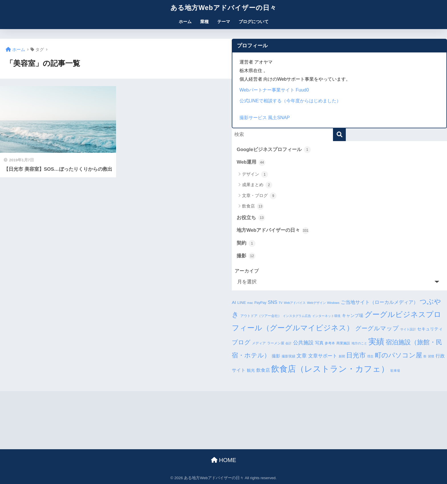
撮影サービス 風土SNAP (264, 117)
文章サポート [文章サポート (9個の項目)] (322, 356)
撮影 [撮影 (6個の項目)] (276, 356)
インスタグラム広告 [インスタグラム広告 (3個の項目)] (297, 316)
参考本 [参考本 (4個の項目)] (330, 343)
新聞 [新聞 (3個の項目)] (342, 356)
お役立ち (251, 217)
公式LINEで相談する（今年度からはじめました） (290, 100)
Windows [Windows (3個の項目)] (333, 302)
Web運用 (251, 162)
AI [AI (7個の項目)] (234, 302)
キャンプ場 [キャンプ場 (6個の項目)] (352, 315)
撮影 (246, 256)
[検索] (339, 134)
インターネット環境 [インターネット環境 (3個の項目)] (326, 316)
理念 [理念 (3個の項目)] (370, 356)
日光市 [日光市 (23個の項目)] (356, 355)
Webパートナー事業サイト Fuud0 (274, 89)
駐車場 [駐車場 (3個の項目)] (395, 370)
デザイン (255, 174)
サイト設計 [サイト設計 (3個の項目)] (408, 329)
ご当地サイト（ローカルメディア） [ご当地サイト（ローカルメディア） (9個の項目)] (379, 302)
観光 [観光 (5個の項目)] (251, 370)
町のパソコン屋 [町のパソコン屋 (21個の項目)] (398, 355)
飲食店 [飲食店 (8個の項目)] (263, 370)
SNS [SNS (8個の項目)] (272, 302)
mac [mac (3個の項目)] (250, 302)
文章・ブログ (259, 195)
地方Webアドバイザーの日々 (273, 230)
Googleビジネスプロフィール (273, 149)
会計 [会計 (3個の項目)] (288, 343)
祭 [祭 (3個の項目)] (424, 356)
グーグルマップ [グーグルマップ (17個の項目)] (377, 328)
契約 (246, 243)
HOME (223, 460)
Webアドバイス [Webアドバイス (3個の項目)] (295, 302)
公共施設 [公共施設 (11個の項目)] (303, 342)
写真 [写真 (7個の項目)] (319, 342)
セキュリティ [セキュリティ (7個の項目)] (430, 328)
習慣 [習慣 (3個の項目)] (431, 356)
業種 (204, 21)
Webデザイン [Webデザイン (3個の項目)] (316, 302)
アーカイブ (247, 271)
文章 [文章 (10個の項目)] (301, 356)
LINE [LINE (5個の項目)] (241, 302)
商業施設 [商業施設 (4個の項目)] (343, 343)
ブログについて (254, 21)
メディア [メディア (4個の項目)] (259, 343)
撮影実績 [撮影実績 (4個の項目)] (288, 356)
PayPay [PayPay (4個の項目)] (260, 303)
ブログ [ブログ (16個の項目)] (241, 342)
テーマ (223, 21)
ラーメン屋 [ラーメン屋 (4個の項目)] (275, 343)
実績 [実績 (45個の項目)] (376, 341)
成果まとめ (257, 185)
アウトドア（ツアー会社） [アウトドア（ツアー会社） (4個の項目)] (260, 316)
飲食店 (253, 206)
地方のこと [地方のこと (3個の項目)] (359, 343)
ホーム (185, 21)
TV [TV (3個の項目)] (281, 302)
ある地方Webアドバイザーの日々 (223, 7)
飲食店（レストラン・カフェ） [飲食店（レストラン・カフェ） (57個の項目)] (330, 368)
